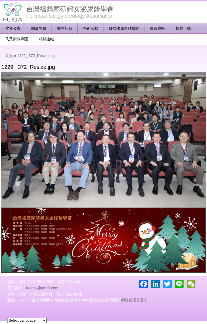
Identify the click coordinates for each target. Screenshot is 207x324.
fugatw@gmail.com (42, 288)
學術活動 (90, 28)
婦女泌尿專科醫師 (124, 28)
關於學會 (38, 28)
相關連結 (46, 39)
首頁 (9, 56)
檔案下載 (183, 28)
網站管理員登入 (134, 300)
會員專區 (157, 28)
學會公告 (12, 28)
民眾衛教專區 (16, 39)
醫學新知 (64, 28)
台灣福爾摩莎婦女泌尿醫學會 (70, 9)
